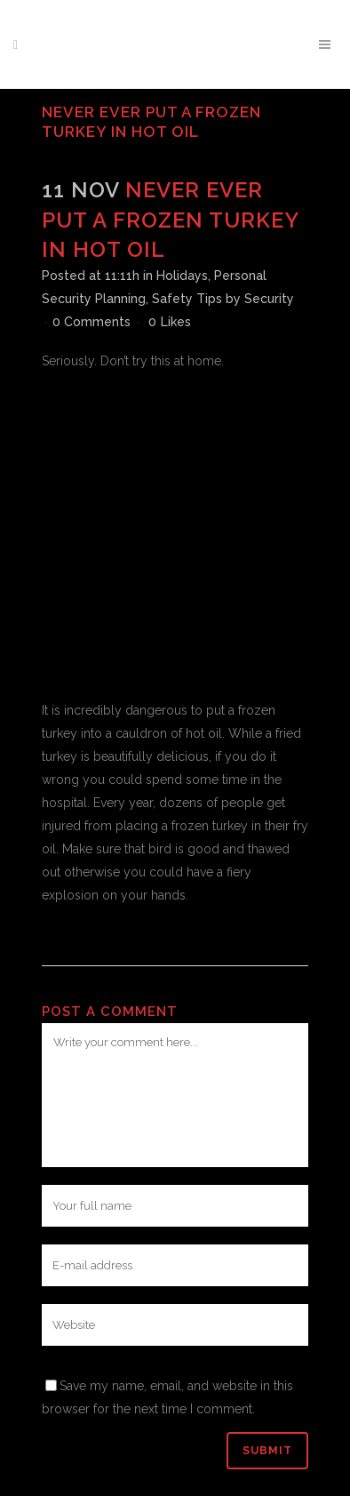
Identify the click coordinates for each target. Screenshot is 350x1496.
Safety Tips (187, 299)
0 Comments (91, 322)
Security (269, 299)
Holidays (182, 275)
